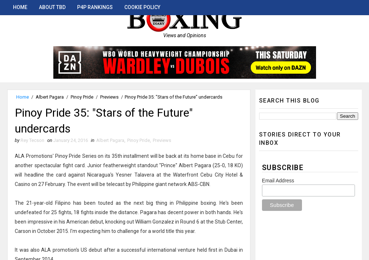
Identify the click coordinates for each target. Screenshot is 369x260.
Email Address (278, 180)
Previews (109, 97)
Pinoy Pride (82, 97)
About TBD (52, 7)
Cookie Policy (142, 7)
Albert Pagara (50, 97)
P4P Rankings (95, 7)
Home (20, 7)
